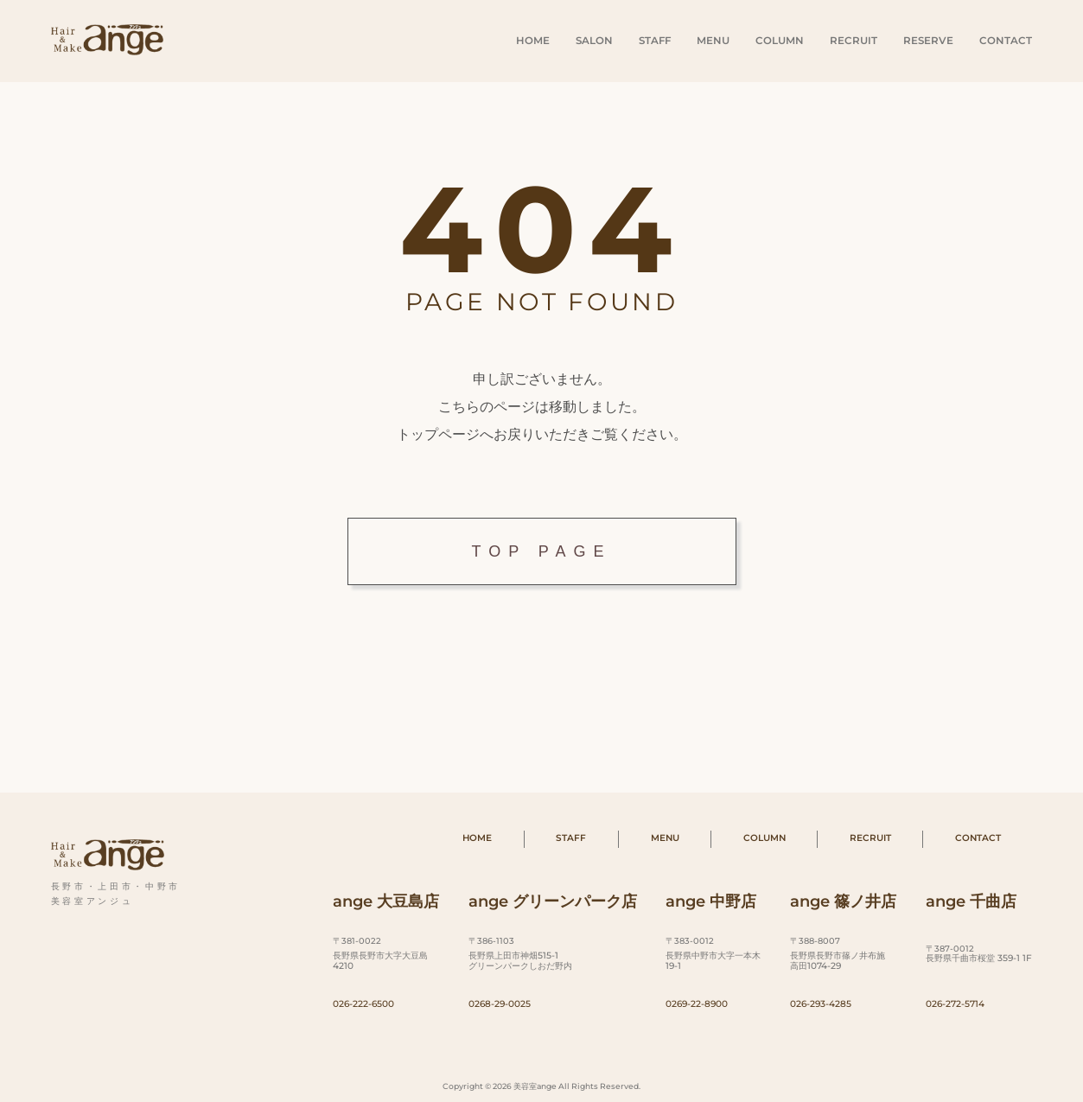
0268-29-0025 (499, 1004)
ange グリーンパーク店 (552, 901)
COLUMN (779, 41)
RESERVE (928, 41)
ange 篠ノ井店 (843, 901)
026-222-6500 (363, 1004)
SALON (594, 41)
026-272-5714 (955, 1004)
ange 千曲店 (971, 901)
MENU (713, 41)
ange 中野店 (711, 901)
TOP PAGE (541, 551)
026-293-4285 (820, 1004)
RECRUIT (853, 41)
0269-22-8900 (697, 1004)
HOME (533, 41)
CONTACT (1005, 41)
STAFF (655, 41)
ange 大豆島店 (386, 901)
